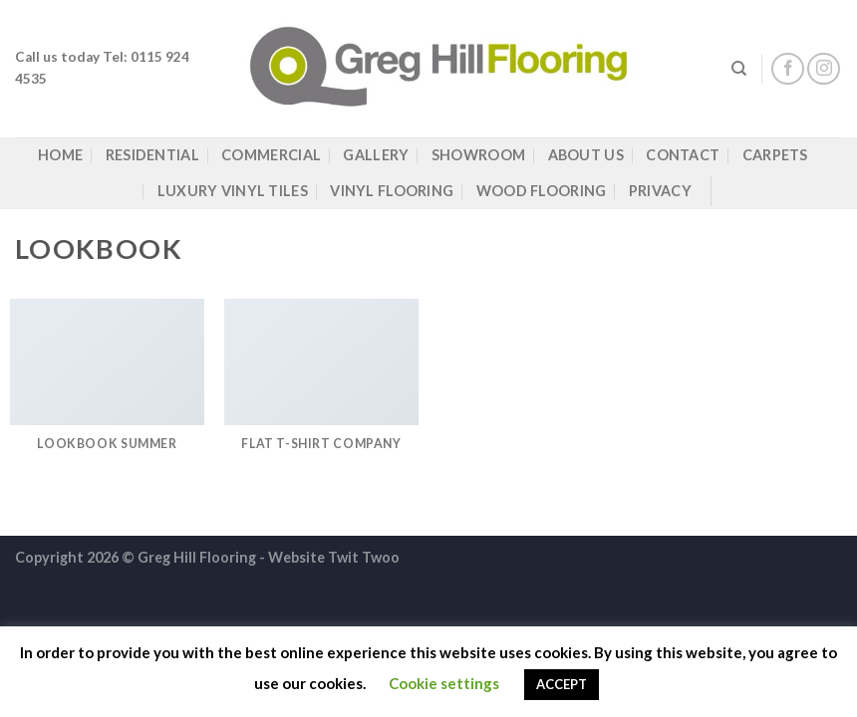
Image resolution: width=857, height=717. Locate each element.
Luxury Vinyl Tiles (232, 190)
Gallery (376, 154)
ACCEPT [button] (561, 684)
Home (60, 154)
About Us (586, 154)
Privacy (660, 190)
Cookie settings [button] (444, 683)
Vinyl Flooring (391, 190)
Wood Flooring (541, 190)
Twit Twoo (364, 557)
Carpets (775, 154)
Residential (152, 154)
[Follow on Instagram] (823, 69)
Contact (682, 154)
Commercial (271, 154)
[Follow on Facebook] (787, 69)
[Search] (738, 69)
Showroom (478, 154)
